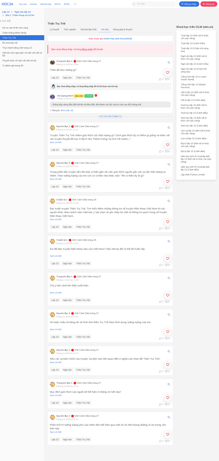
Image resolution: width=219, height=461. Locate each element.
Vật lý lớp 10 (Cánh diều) (193, 100)
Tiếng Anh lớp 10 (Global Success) (193, 86)
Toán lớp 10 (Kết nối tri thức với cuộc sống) (194, 37)
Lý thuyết (54, 29)
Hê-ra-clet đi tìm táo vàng (15, 27)
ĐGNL (67, 4)
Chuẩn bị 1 (62, 199)
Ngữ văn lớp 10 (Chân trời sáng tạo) (193, 70)
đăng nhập (87, 49)
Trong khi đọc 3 (64, 383)
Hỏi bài (33, 4)
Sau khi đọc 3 (63, 126)
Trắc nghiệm (70, 29)
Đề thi (58, 4)
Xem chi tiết (56, 142)
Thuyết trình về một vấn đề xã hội (19, 60)
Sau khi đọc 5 (63, 163)
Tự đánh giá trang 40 (12, 65)
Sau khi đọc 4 (63, 313)
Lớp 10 (5, 11)
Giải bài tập (45, 4)
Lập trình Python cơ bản (193, 174)
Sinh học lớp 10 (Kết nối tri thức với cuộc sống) (194, 119)
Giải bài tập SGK (88, 29)
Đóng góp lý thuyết (122, 29)
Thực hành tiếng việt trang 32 (17, 47)
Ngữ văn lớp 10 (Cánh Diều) (194, 63)
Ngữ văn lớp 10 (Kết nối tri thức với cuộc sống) (194, 57)
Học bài (23, 4)
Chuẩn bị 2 (62, 240)
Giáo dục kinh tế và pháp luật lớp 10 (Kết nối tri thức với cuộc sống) (196, 159)
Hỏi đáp (105, 29)
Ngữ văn (67, 77)
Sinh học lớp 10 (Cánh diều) (194, 125)
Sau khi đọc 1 (63, 350)
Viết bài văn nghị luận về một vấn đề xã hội (22, 54)
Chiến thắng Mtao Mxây (14, 32)
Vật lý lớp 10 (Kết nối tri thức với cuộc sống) (195, 93)
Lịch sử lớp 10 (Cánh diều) (193, 138)
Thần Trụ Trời (9, 37)
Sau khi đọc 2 (63, 416)
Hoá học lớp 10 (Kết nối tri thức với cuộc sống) (194, 106)
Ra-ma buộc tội (9, 42)
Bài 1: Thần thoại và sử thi (20, 15)
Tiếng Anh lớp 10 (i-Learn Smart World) (193, 78)
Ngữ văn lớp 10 (23, 11)
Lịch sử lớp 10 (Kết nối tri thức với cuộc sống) (195, 132)
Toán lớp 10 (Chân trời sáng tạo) (194, 49)
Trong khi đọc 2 (64, 61)
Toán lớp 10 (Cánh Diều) (193, 43)
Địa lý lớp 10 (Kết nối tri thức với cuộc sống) (195, 145)
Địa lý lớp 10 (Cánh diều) (193, 151)
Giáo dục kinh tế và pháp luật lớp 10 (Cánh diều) (195, 168)
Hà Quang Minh (75, 96)
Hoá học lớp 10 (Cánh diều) (194, 112)
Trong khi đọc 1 (64, 276)
